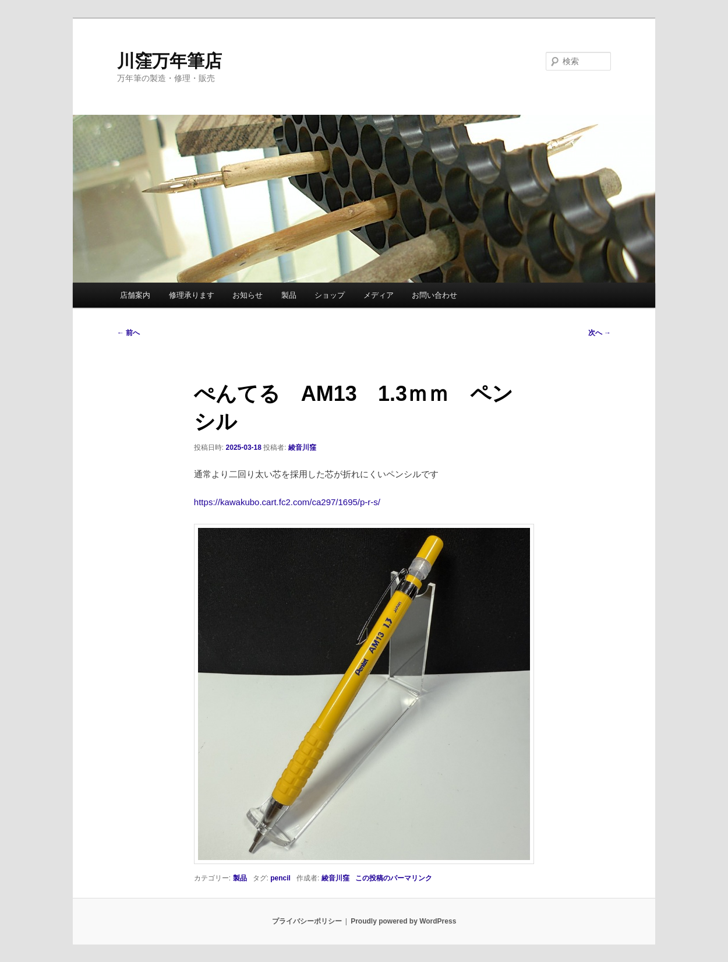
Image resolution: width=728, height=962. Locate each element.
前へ (128, 333)
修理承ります (191, 295)
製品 (288, 295)
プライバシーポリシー (307, 921)
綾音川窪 (302, 447)
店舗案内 (135, 295)
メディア (378, 295)
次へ (599, 333)
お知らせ (247, 295)
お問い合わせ (434, 295)
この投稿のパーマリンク (393, 878)
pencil (280, 878)
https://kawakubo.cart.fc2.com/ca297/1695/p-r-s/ (287, 502)
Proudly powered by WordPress (403, 921)
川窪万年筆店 (169, 61)
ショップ (329, 295)
